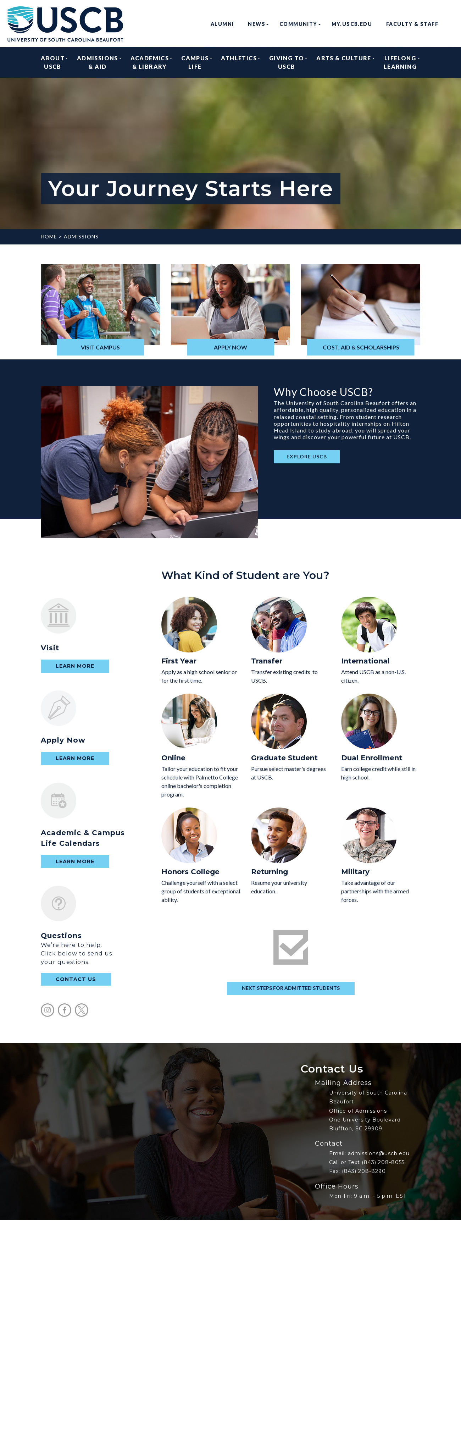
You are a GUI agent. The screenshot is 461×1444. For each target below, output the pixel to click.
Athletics (239, 62)
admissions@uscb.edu (379, 1153)
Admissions (81, 236)
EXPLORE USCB (307, 456)
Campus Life (195, 62)
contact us (76, 979)
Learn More (75, 666)
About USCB (53, 62)
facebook (64, 1010)
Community (298, 24)
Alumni (222, 24)
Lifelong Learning (400, 62)
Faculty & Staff (412, 24)
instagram (47, 1010)
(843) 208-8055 (383, 1162)
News (256, 24)
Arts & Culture (343, 62)
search (451, 24)
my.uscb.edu (352, 24)
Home (49, 236)
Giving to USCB (286, 62)
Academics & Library (149, 62)
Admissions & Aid (97, 62)
